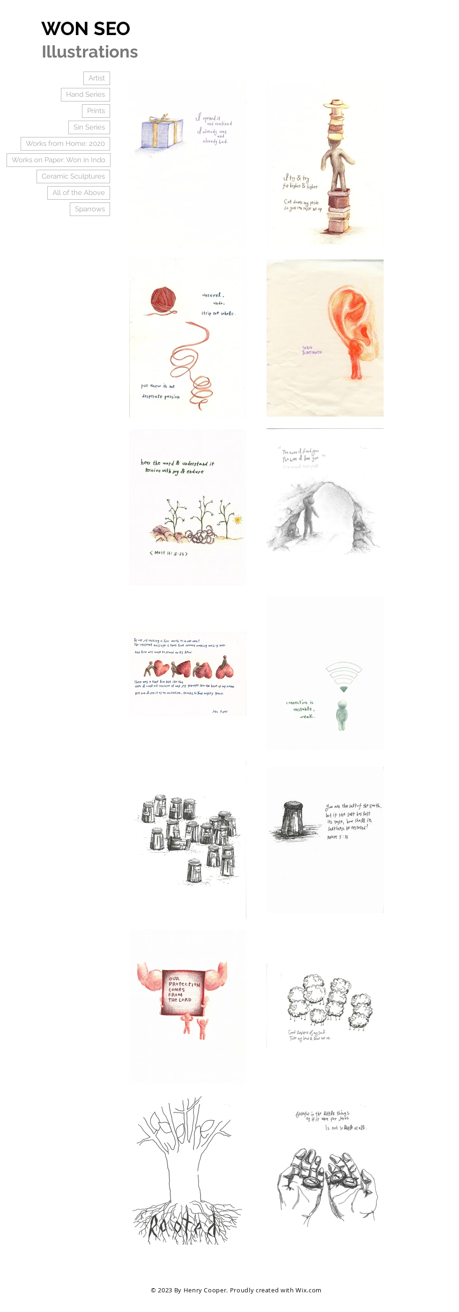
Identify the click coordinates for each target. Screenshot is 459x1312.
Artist (97, 78)
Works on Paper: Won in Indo (58, 160)
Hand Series (85, 94)
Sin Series (89, 127)
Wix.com (309, 1290)
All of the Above (78, 192)
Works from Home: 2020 (65, 143)
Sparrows (90, 209)
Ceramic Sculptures (73, 176)
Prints (96, 111)
